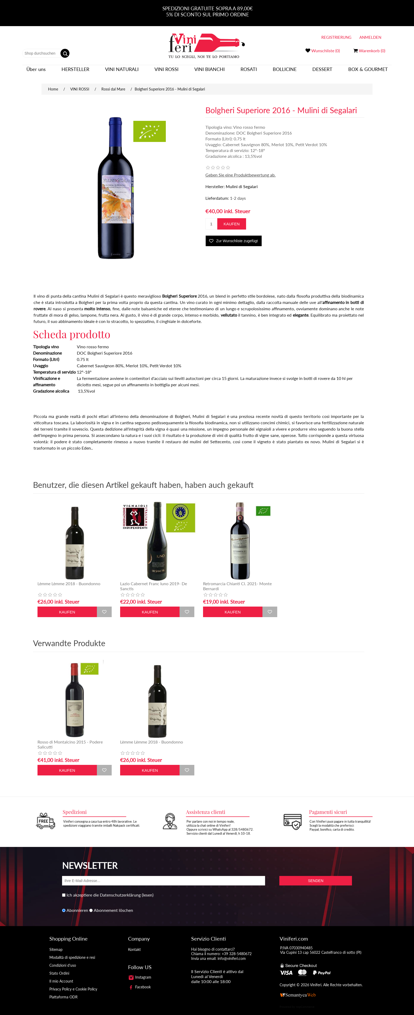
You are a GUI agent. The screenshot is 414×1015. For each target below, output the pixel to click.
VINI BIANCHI (209, 72)
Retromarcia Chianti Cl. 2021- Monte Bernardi (237, 581)
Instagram (139, 972)
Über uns (36, 72)
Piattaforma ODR (63, 991)
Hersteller (75, 72)
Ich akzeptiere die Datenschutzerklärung (104, 889)
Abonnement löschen (113, 905)
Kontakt (134, 944)
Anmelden (370, 37)
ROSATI (249, 72)
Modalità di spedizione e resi (72, 952)
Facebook (139, 981)
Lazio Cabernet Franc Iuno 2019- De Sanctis (153, 581)
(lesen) (147, 889)
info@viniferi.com (232, 953)
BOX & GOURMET (368, 72)
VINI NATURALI (122, 72)
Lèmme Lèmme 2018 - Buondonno (68, 578)
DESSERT (322, 72)
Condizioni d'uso (62, 960)
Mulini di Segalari (242, 181)
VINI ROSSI (166, 72)
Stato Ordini (59, 968)
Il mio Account (61, 976)
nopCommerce (305, 1001)
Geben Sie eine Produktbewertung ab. (240, 169)
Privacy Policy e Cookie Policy (73, 983)
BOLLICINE (285, 72)
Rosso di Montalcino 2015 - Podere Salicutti (70, 739)
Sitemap (56, 944)
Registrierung (336, 37)
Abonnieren (77, 905)
